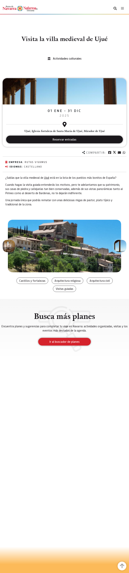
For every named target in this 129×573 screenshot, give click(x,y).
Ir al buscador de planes (64, 341)
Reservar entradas (64, 139)
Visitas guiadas (64, 289)
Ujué (46, 177)
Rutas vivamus (36, 161)
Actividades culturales (67, 58)
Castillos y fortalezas (32, 280)
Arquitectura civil (100, 280)
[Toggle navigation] (122, 8)
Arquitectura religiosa (67, 280)
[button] (9, 246)
